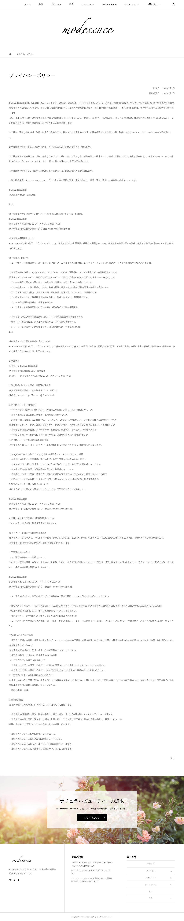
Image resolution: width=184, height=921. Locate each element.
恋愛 (71, 4)
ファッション (87, 4)
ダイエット (56, 4)
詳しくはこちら (92, 817)
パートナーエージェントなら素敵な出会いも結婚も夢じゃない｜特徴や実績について (92, 880)
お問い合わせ (153, 4)
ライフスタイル (109, 4)
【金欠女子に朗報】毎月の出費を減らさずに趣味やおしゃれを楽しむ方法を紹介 (92, 864)
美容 (41, 4)
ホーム (27, 4)
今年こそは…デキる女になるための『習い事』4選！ (90, 872)
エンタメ (150, 864)
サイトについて (132, 4)
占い (150, 892)
